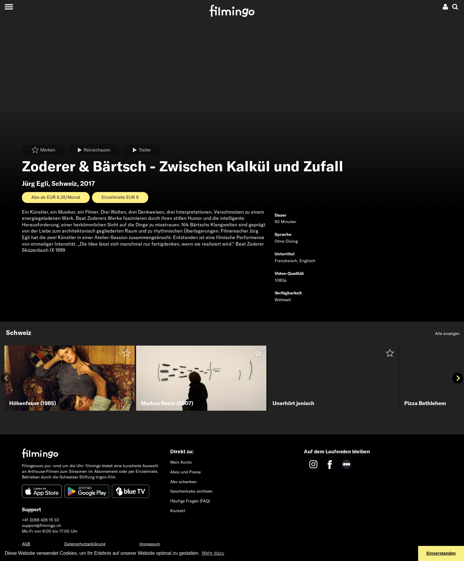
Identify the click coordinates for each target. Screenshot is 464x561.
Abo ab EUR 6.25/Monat (55, 197)
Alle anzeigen (447, 333)
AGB (26, 544)
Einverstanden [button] (441, 553)
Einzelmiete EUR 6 (120, 197)
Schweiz (64, 183)
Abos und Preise (185, 472)
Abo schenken (183, 481)
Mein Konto (181, 462)
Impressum (149, 544)
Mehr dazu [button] (213, 553)
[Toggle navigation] (8, 6)
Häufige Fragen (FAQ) (190, 501)
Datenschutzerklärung (84, 544)
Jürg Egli (35, 183)
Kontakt (177, 510)
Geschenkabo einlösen (191, 491)
